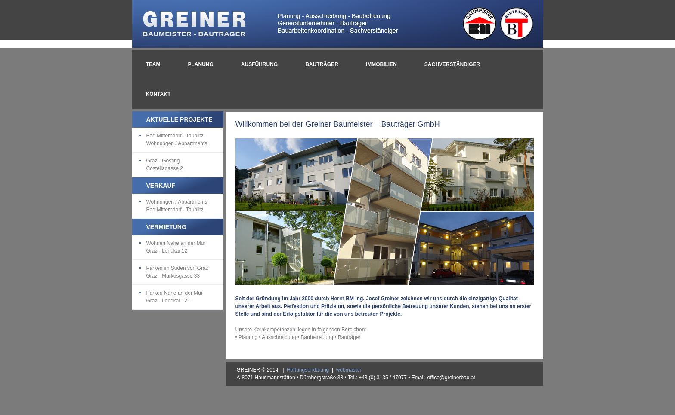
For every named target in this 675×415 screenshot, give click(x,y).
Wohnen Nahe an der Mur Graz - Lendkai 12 (176, 247)
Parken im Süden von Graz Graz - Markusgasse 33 (177, 272)
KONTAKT (158, 94)
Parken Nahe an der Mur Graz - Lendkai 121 (174, 297)
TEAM (153, 64)
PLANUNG (201, 64)
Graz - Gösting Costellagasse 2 (164, 164)
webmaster (349, 370)
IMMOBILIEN (381, 64)
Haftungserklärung (308, 370)
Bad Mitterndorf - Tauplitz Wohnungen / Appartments (176, 139)
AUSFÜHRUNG (259, 64)
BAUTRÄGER (321, 64)
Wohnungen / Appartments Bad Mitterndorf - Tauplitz (176, 206)
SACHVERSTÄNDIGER (452, 64)
